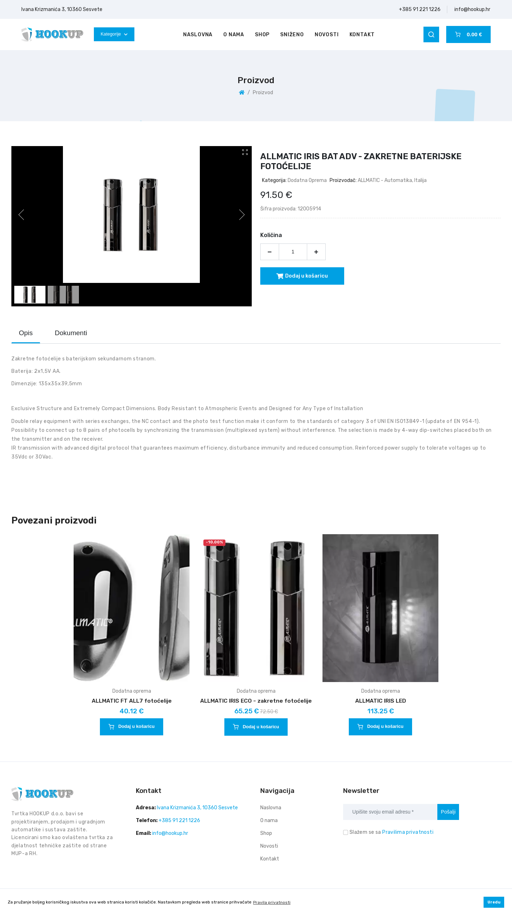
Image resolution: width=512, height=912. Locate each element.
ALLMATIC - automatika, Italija (392, 180)
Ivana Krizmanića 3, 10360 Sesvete (61, 9)
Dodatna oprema (307, 180)
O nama (233, 35)
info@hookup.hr (472, 9)
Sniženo (292, 35)
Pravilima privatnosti (407, 832)
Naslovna (198, 35)
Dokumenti (71, 333)
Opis (26, 333)
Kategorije (114, 34)
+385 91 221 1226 (420, 9)
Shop (262, 35)
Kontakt (362, 35)
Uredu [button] (494, 902)
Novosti (327, 35)
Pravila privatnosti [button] (271, 902)
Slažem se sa (391, 832)
